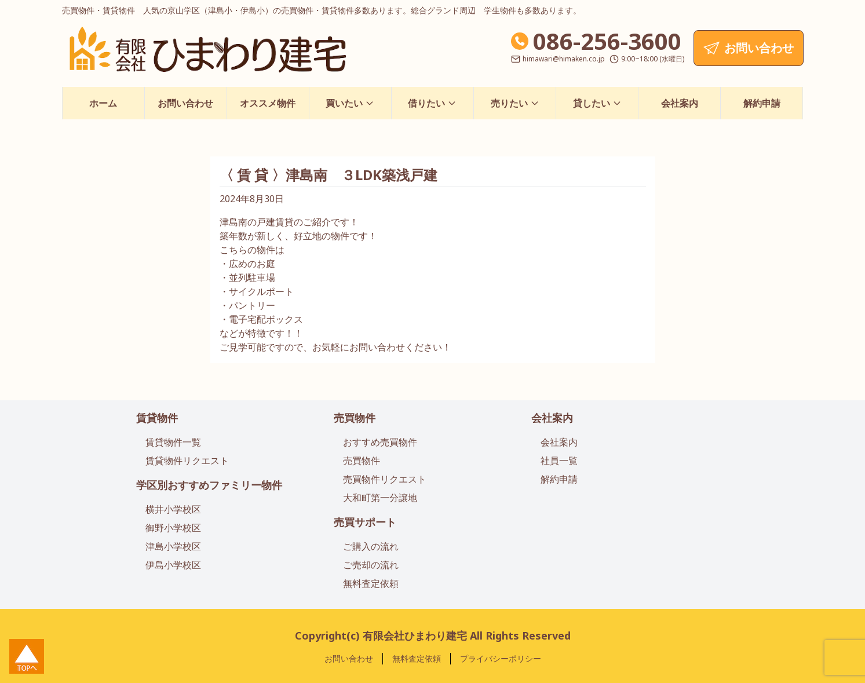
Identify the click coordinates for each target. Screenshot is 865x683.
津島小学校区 (173, 546)
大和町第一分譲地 (380, 497)
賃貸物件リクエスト (187, 460)
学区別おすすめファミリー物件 (209, 485)
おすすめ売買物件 (380, 442)
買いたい (350, 103)
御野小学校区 (173, 527)
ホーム (103, 103)
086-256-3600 (607, 41)
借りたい (432, 103)
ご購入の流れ (371, 546)
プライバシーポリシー (500, 658)
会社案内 (679, 103)
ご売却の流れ (371, 564)
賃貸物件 (157, 418)
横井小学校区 (173, 509)
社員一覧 (559, 460)
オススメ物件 (267, 103)
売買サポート (365, 522)
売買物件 (354, 418)
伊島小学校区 (173, 564)
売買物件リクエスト (384, 479)
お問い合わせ (185, 103)
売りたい (515, 103)
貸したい (597, 103)
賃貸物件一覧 (173, 442)
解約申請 (761, 103)
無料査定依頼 (371, 583)
